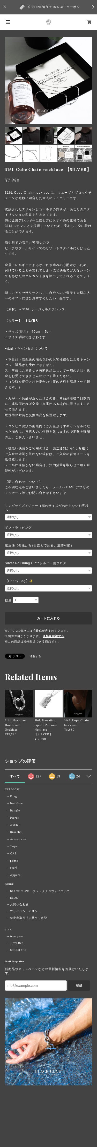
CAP (13, 853)
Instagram (17, 936)
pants (14, 861)
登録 (79, 985)
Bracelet (16, 832)
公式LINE (16, 943)
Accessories (18, 839)
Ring (13, 796)
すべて (15, 776)
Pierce (14, 818)
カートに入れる (48, 618)
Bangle (15, 810)
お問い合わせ (19, 904)
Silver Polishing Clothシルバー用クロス (35, 563)
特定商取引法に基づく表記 (28, 918)
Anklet (15, 825)
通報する (35, 656)
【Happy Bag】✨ (19, 581)
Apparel (15, 875)
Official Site (18, 950)
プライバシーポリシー (25, 911)
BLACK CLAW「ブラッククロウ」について (40, 891)
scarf (13, 868)
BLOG (14, 898)
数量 (8, 600)
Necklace (16, 803)
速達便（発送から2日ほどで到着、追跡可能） (39, 545)
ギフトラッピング (18, 527)
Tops (13, 846)
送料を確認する (53, 636)
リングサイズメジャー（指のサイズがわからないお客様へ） (47, 508)
